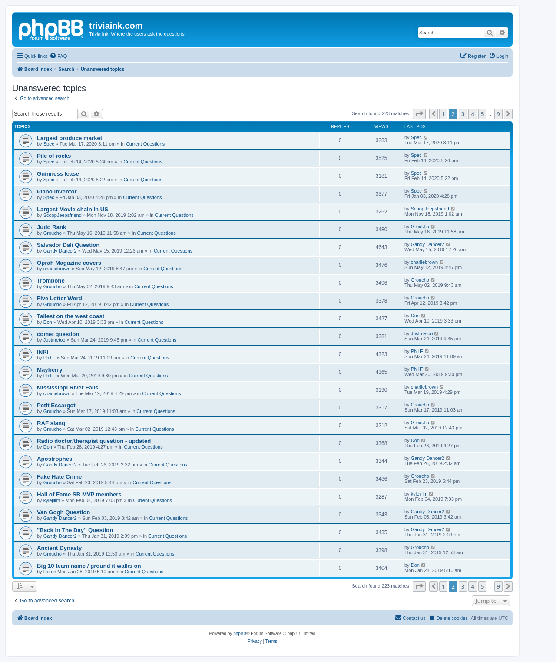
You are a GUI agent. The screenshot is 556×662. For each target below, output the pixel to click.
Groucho (52, 233)
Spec (48, 143)
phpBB (239, 633)
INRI (42, 352)
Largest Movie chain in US (72, 209)
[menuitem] (58, 56)
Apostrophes (54, 459)
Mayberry (50, 369)
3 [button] (462, 114)
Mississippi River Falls (67, 387)
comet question (58, 334)
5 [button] (482, 114)
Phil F (49, 357)
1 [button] (443, 114)
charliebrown (56, 268)
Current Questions (145, 143)
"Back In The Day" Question (75, 530)
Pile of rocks (54, 156)
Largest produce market (69, 138)
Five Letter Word (59, 298)
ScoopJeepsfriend (62, 215)
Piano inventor (57, 191)
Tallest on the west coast (70, 316)
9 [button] (498, 114)
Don (47, 322)
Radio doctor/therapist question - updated (94, 441)
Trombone (51, 280)
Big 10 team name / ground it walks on (89, 565)
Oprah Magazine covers (69, 262)
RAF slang (51, 423)
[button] (419, 114)
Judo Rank (51, 227)
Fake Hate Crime (59, 476)
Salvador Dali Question (68, 245)
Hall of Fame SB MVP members (79, 494)
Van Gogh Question (63, 512)
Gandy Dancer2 (60, 250)
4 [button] (472, 114)
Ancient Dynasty (59, 548)
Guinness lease (58, 173)
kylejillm (51, 500)
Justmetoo (54, 340)
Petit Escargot (56, 405)
